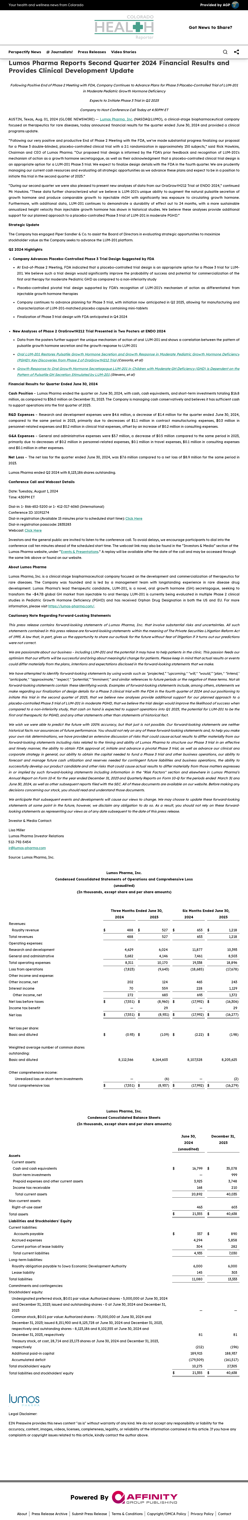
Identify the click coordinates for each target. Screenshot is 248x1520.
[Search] (225, 52)
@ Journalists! (59, 52)
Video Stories (123, 52)
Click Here (133, 518)
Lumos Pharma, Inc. (116, 119)
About (22, 1514)
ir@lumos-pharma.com (27, 848)
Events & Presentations (79, 552)
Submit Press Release (89, 1514)
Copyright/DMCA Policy (166, 1514)
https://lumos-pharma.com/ (71, 606)
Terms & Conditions (127, 1514)
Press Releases (92, 52)
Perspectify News (25, 52)
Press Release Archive (49, 1514)
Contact (224, 1514)
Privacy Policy (202, 1514)
